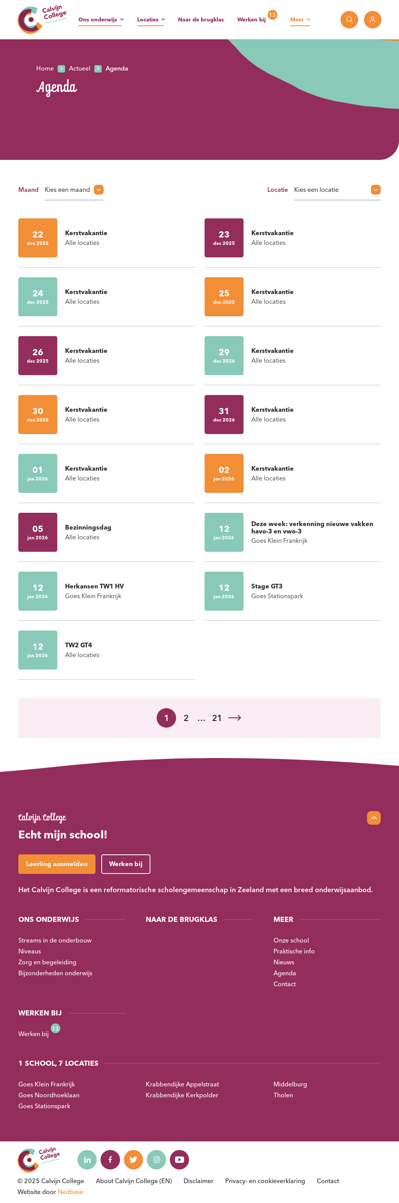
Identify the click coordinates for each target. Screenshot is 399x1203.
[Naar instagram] (157, 1159)
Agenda (285, 973)
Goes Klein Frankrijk (46, 1084)
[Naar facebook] (110, 1159)
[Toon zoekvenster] (349, 19)
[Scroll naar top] (374, 818)
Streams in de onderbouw (55, 940)
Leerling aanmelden (57, 864)
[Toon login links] (372, 19)
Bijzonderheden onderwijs (55, 973)
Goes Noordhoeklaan (48, 1095)
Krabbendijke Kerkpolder (182, 1095)
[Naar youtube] (181, 1159)
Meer (297, 19)
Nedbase (70, 1192)
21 (217, 717)
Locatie (277, 189)
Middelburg (290, 1084)
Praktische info (294, 951)
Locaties (148, 19)
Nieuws (284, 962)
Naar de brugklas (201, 19)
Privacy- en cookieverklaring (265, 1181)
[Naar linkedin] (87, 1159)
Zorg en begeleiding (47, 962)
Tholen (283, 1095)
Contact (285, 984)
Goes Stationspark (44, 1106)
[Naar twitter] (134, 1159)
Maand (28, 189)
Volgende (234, 718)
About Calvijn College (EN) (134, 1181)
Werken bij (251, 19)
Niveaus (29, 951)
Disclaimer (199, 1181)
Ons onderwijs (97, 19)
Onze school (291, 940)
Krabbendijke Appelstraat (182, 1084)
